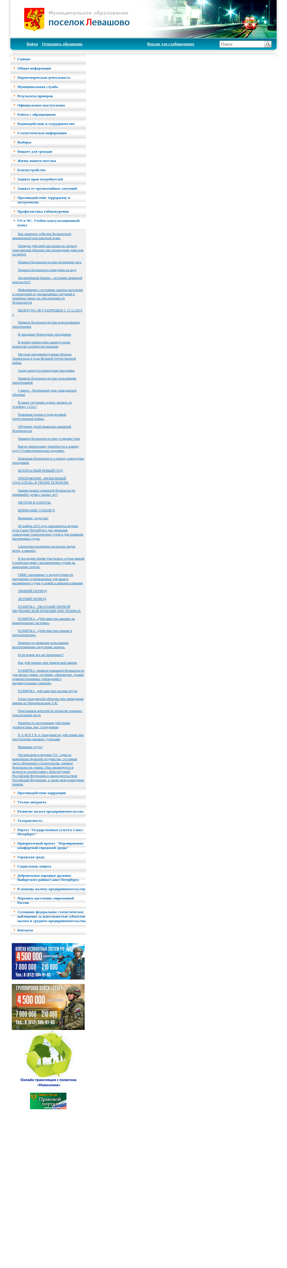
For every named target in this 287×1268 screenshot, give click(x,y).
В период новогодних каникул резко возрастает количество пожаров (41, 344)
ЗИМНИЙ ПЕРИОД (32, 591)
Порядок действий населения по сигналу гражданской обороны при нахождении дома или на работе (48, 250)
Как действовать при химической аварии (47, 663)
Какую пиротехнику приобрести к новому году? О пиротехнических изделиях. (45, 449)
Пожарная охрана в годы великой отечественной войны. (39, 417)
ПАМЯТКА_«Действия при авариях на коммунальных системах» (43, 621)
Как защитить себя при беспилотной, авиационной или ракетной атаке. (42, 236)
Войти (32, 44)
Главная (23, 59)
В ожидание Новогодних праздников (44, 334)
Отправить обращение (62, 44)
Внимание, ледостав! (33, 518)
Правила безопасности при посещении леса (50, 262)
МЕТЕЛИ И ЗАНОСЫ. (34, 502)
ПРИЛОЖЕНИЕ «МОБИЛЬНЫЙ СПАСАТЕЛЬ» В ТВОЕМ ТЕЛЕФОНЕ (40, 480)
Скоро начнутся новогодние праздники (46, 371)
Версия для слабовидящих (171, 44)
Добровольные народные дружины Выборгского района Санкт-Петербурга (48, 878)
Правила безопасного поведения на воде (47, 270)
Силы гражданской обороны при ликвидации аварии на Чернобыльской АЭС (48, 701)
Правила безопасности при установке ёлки (49, 439)
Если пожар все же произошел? (41, 655)
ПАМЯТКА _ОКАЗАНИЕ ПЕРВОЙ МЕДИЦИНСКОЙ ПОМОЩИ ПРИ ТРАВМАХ (46, 609)
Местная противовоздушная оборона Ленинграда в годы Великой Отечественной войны (44, 358)
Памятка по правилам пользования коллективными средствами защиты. (40, 645)
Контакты (25, 930)
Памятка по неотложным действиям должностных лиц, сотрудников (41, 725)
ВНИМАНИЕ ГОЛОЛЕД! (36, 510)
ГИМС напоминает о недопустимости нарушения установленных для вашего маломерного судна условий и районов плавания (47, 579)
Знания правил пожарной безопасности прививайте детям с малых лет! (43, 492)
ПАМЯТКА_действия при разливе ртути (47, 691)
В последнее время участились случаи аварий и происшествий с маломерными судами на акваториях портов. (48, 563)
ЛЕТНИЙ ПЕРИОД (32, 599)
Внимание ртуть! (30, 747)
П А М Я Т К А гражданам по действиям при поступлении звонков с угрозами (48, 737)
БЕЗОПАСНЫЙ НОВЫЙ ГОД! (40, 471)
